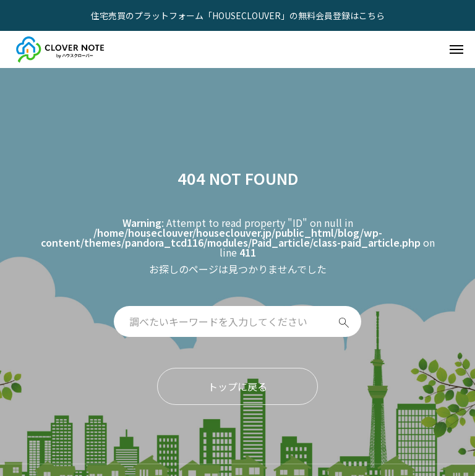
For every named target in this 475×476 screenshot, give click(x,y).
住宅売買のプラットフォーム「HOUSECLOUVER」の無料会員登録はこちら (238, 15)
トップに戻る (237, 386)
